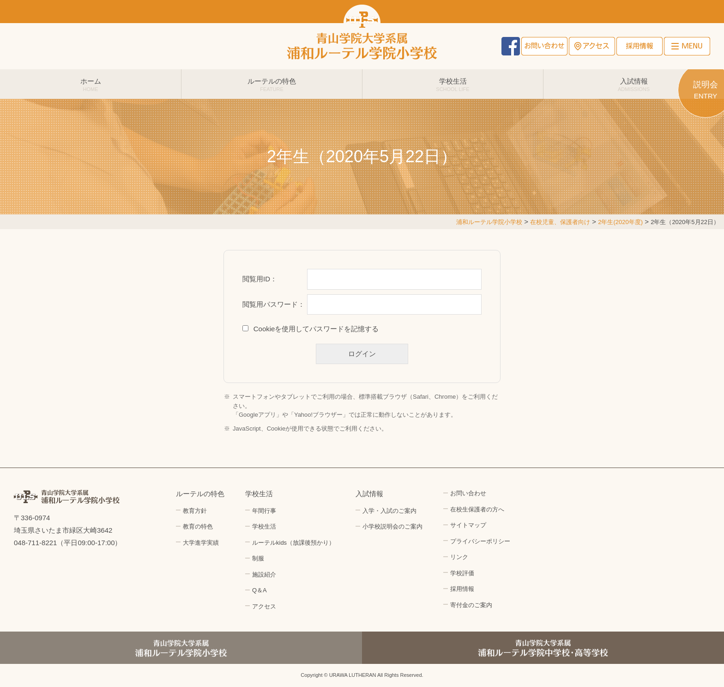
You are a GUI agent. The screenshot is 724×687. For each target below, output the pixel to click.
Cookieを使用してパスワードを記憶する (316, 329)
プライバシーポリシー (480, 541)
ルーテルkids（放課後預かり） (293, 542)
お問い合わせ (544, 46)
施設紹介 (264, 574)
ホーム (90, 84)
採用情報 (639, 46)
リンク (459, 556)
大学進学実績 (201, 542)
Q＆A (259, 590)
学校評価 (462, 573)
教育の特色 (198, 526)
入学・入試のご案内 (389, 510)
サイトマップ (468, 525)
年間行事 (264, 510)
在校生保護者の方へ (477, 509)
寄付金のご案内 (471, 605)
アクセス (592, 46)
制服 (258, 558)
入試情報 (633, 84)
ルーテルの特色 (271, 84)
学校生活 (452, 84)
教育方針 (195, 510)
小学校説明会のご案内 (392, 526)
